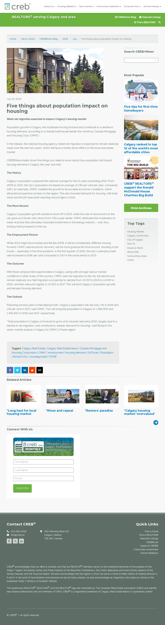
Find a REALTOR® (144, 22)
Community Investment (108, 6)
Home (13, 39)
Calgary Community (138, 235)
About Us (49, 6)
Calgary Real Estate (33, 348)
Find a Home (151, 531)
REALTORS (133, 252)
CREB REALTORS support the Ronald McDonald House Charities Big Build (139, 189)
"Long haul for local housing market (21, 412)
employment (55, 352)
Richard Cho (20, 356)
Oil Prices (92, 352)
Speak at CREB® (149, 545)
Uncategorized (38, 356)
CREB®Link (152, 542)
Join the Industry (152, 6)
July (75, 39)
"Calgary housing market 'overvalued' (139, 412)
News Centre (86, 6)
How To (131, 243)
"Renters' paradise (99, 410)
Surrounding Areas (137, 256)
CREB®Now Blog (125, 17)
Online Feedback (149, 553)
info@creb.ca (17, 535)
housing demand (75, 352)
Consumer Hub (132, 6)
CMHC (42, 352)
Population (106, 352)
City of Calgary (135, 239)
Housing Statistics (66, 6)
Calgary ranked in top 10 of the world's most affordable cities (141, 148)
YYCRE (53, 356)
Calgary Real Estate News (62, 348)
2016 (65, 39)
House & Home (135, 248)
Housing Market (135, 231)
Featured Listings (150, 17)
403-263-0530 (19, 531)
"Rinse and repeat (59, 410)
